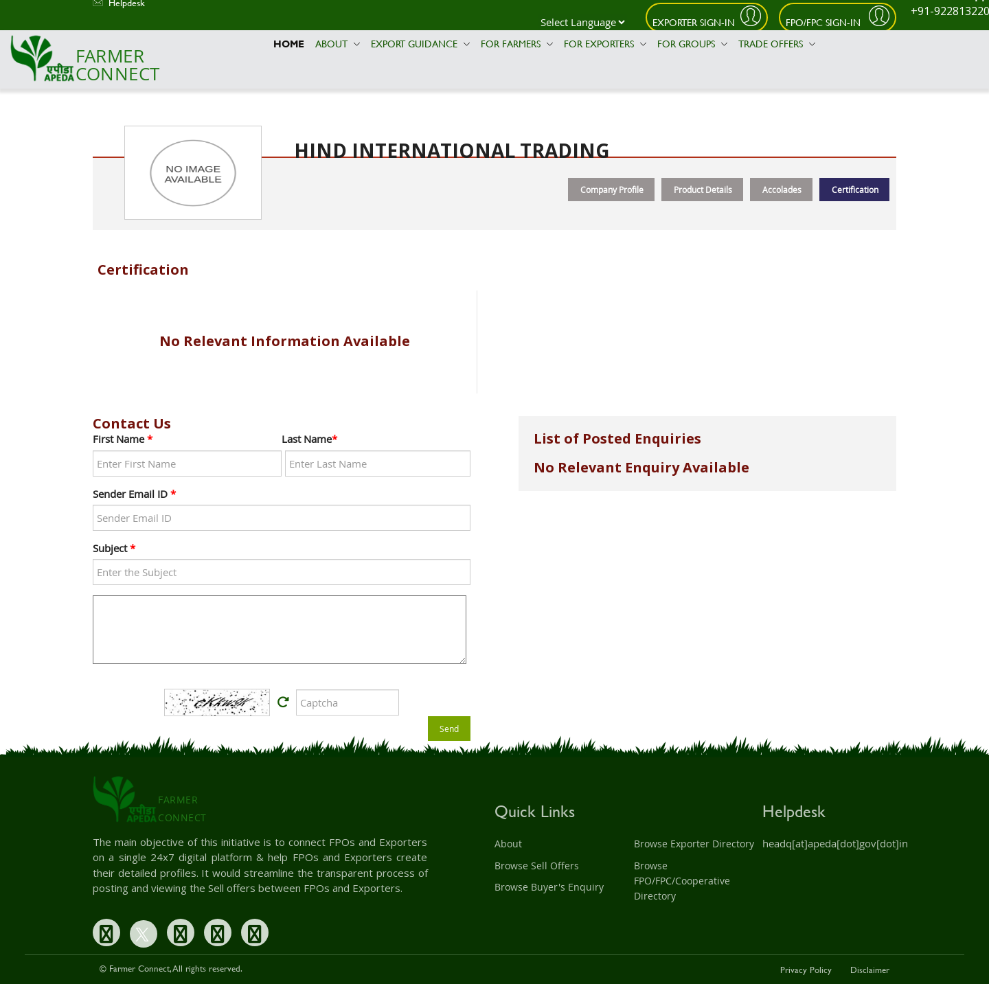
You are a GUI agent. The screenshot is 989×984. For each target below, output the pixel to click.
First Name (122, 439)
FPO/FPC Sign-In (824, 22)
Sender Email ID (134, 494)
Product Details (703, 189)
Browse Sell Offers (536, 865)
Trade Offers (776, 43)
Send (449, 728)
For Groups (692, 43)
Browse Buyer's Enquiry (549, 886)
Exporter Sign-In (693, 22)
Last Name (309, 439)
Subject (114, 548)
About (337, 43)
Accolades (782, 189)
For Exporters (605, 43)
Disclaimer (869, 969)
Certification (855, 189)
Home (288, 43)
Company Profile (612, 189)
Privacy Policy (806, 969)
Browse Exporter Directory (694, 843)
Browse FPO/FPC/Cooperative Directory (682, 881)
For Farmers (517, 43)
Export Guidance (420, 43)
